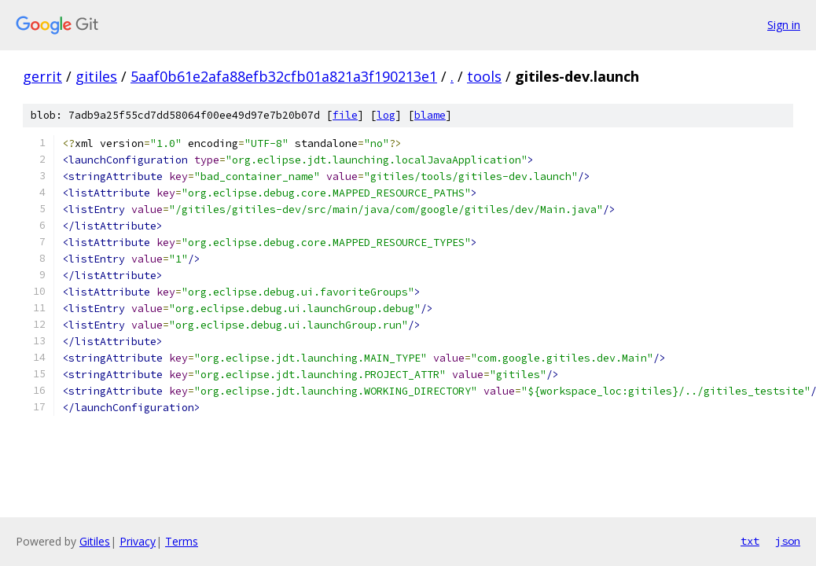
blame (430, 115)
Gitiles (94, 541)
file (345, 115)
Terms (181, 541)
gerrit (42, 76)
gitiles (96, 76)
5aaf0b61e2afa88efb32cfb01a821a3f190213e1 (283, 76)
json (787, 541)
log (386, 115)
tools (484, 76)
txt (750, 541)
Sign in (783, 24)
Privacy (137, 541)
